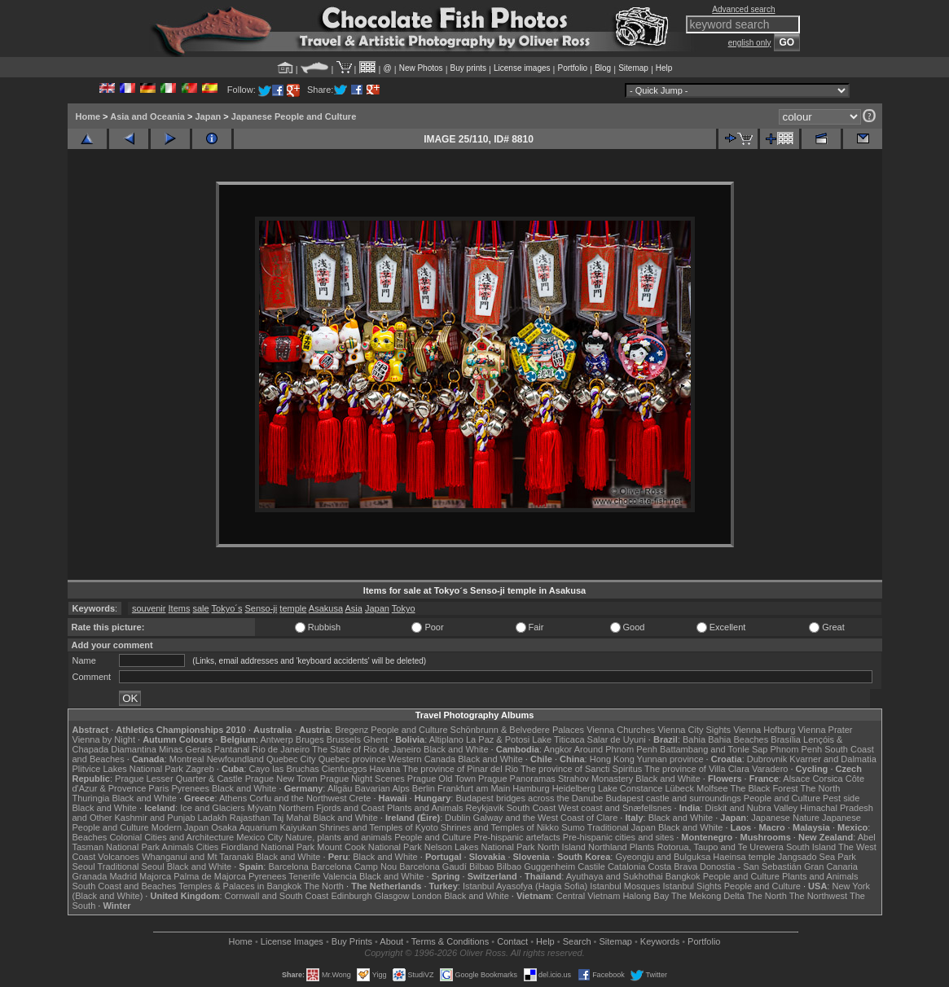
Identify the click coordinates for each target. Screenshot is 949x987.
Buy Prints (352, 941)
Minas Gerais (185, 749)
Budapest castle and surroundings (672, 798)
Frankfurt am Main (473, 788)
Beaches (90, 837)
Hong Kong (612, 759)
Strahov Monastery (595, 778)
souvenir (149, 608)
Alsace (796, 778)
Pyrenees (190, 788)
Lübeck (679, 788)
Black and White (456, 749)
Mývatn (262, 808)
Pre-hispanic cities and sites (618, 837)
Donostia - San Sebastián (751, 866)
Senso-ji (261, 608)
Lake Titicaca (558, 739)
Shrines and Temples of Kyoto (378, 827)
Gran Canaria (831, 866)
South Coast (531, 808)
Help (664, 68)
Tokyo (403, 608)
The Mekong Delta (708, 896)
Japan (208, 116)
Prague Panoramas (517, 778)
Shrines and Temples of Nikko (500, 827)
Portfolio (572, 68)
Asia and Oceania (147, 116)
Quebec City (291, 759)
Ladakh (212, 817)
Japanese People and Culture (293, 116)
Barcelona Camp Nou (354, 866)
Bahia (694, 739)
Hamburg (530, 788)
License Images (292, 941)
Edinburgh (351, 896)
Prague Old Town (441, 778)
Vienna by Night (103, 739)
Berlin (423, 788)
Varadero (770, 769)
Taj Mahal (291, 817)
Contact (512, 941)
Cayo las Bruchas (284, 769)
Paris (158, 788)
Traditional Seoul (131, 866)
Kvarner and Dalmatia (832, 759)
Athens (233, 798)
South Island (811, 847)
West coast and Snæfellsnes (614, 808)
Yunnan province (670, 759)
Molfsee (712, 788)
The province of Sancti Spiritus (581, 769)
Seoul (83, 866)
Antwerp (276, 739)
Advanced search (743, 9)
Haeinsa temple (744, 857)
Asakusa (326, 608)
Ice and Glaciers (212, 808)
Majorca (155, 876)
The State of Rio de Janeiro (366, 749)
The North (820, 788)
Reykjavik (485, 808)
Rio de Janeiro (281, 749)
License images (522, 68)
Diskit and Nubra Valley (751, 808)
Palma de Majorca (210, 876)
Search (577, 941)
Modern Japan (180, 827)
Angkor (557, 749)
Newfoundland (235, 759)
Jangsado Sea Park (817, 857)
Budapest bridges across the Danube (529, 798)
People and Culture (409, 730)
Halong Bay (645, 896)
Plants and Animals (425, 808)
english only (749, 42)
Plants (642, 847)
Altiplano (446, 739)
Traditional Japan (621, 827)
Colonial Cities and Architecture (171, 837)
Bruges (310, 739)
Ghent (375, 739)
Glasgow (392, 896)
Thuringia (91, 798)
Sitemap (633, 68)
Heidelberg (573, 788)
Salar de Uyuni (616, 739)
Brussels (344, 739)
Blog (603, 68)
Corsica (827, 778)
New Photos (421, 68)
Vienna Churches (621, 730)
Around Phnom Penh (615, 749)
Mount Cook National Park (369, 847)
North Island (562, 847)
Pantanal (231, 749)
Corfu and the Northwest (297, 798)
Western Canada (422, 759)
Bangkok (683, 876)
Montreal (186, 759)
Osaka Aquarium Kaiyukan (264, 827)
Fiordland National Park (267, 847)
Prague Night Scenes (362, 778)
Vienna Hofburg (764, 730)
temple (292, 608)
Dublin (457, 817)
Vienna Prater (824, 730)
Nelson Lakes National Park (479, 847)
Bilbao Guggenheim (536, 866)
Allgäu (340, 788)
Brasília (786, 739)
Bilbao (481, 866)
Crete (360, 798)
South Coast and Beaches (124, 886)
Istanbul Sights (692, 886)
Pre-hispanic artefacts (516, 837)
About (391, 941)
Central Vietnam (588, 896)
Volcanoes (118, 857)
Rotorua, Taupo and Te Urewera (720, 847)
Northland (607, 847)
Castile (591, 866)
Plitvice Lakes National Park (127, 769)
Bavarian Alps (382, 788)
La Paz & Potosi (497, 739)
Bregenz (351, 730)
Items (180, 608)
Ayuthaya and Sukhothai (614, 876)
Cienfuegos (344, 769)
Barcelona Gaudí (433, 866)
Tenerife (304, 876)
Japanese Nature (785, 817)
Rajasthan (250, 817)
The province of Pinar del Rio (460, 769)
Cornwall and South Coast (277, 896)
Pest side (841, 798)
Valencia (340, 876)
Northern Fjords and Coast (331, 808)
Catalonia (626, 866)
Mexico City (259, 837)
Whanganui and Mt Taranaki (197, 857)
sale (201, 608)
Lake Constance (630, 788)
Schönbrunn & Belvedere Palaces (517, 730)
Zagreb (200, 769)
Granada (90, 876)
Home (88, 116)
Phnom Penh (797, 749)
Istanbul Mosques (625, 886)
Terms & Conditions (450, 941)
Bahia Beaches (738, 739)
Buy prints (468, 68)
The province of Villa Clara (696, 769)
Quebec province (352, 759)
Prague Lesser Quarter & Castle (179, 778)
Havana (385, 769)
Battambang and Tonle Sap (714, 749)
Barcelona (288, 866)
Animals (178, 847)
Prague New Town (281, 778)
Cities (207, 847)
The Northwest (818, 896)
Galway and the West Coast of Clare (545, 817)
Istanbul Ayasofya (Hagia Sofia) (525, 886)
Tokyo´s (227, 608)
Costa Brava (672, 866)
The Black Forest (763, 788)
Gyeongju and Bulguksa (662, 857)
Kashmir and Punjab (154, 817)
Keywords (659, 941)
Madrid (123, 876)
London (426, 896)
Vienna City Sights (694, 730)
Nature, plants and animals (338, 837)
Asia (353, 608)
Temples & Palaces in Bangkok (239, 886)
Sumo (573, 827)
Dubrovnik (767, 759)
